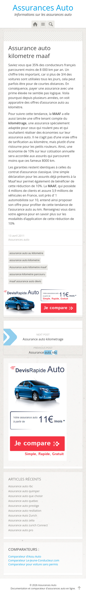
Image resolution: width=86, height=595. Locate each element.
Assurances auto (19, 239)
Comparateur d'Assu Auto (24, 556)
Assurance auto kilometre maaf (28, 267)
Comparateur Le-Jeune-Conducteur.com (33, 560)
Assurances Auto (43, 7)
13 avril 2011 (16, 235)
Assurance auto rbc (20, 486)
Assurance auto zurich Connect (28, 525)
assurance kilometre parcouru (27, 274)
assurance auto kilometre (25, 260)
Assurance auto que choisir (25, 496)
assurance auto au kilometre (26, 253)
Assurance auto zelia (21, 520)
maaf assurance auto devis (25, 281)
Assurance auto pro (20, 530)
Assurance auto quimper (24, 491)
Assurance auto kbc (43, 350)
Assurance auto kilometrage (43, 336)
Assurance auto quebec (23, 501)
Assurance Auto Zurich (22, 515)
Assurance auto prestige (23, 506)
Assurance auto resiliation (24, 510)
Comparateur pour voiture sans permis (33, 564)
